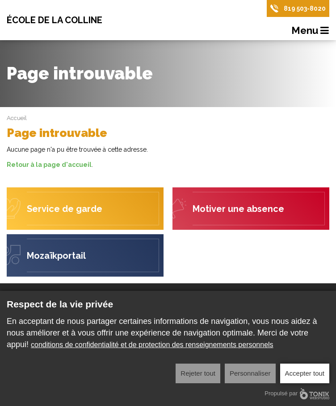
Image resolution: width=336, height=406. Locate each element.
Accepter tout (304, 373)
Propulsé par (297, 393)
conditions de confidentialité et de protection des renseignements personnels (152, 344)
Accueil (17, 118)
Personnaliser (250, 373)
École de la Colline (54, 20)
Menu (310, 31)
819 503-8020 (305, 8)
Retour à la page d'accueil (49, 164)
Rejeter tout (198, 373)
